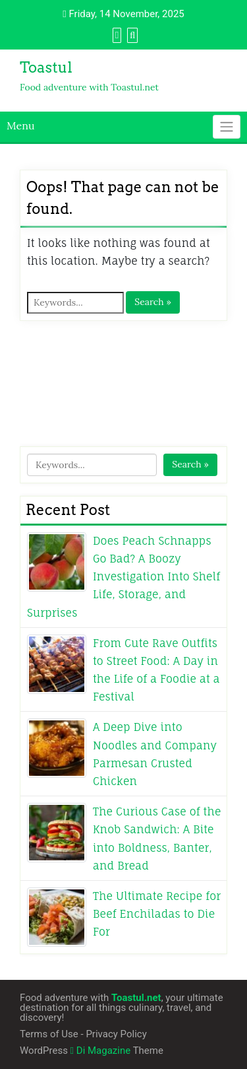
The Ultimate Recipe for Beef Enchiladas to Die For (157, 913)
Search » (152, 302)
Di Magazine (100, 1050)
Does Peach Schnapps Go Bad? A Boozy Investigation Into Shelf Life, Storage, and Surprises (123, 576)
